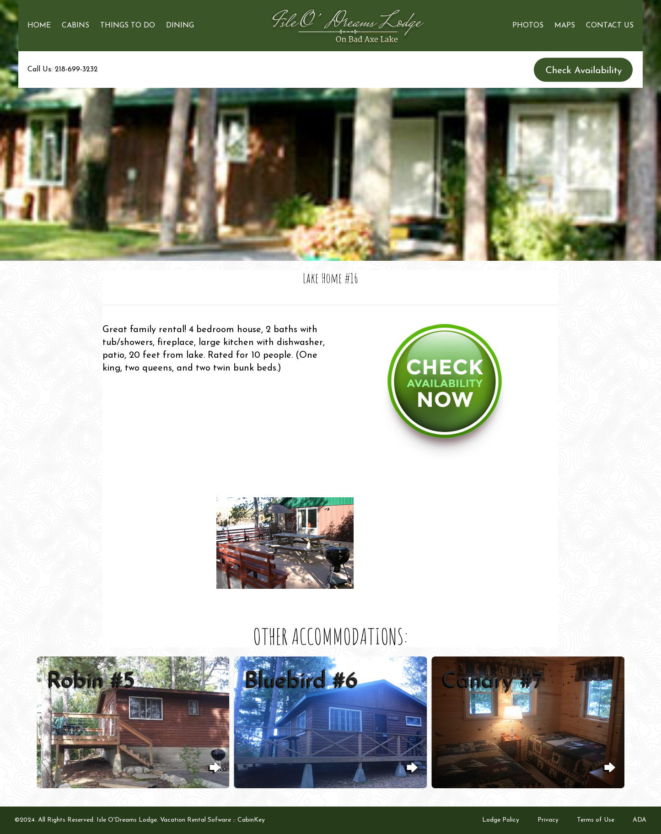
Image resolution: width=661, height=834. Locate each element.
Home (39, 25)
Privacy (548, 820)
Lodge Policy (500, 820)
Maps (564, 25)
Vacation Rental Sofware (195, 820)
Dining (180, 25)
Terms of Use (595, 820)
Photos (527, 25)
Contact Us (610, 25)
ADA (639, 820)
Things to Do (127, 25)
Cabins (75, 25)
